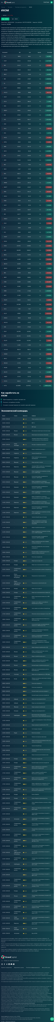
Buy (5, 19)
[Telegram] (7, 964)
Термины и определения (6, 967)
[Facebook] (4, 964)
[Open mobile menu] (2, 2)
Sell (15, 19)
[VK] (14, 964)
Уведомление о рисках (19, 967)
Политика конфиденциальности (33, 967)
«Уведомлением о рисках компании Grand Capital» (24, 1003)
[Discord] (11, 964)
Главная (3, 7)
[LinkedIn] (9, 964)
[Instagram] (2, 964)
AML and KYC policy (46, 967)
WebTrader (46, 2)
